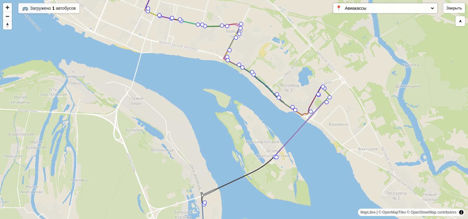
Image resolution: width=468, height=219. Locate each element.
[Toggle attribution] (461, 212)
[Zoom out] (7, 16)
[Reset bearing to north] (7, 25)
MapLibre (368, 212)
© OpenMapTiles (392, 212)
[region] (234, 109)
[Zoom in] (7, 7)
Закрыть (454, 8)
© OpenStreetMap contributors (431, 212)
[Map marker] (148, 11)
